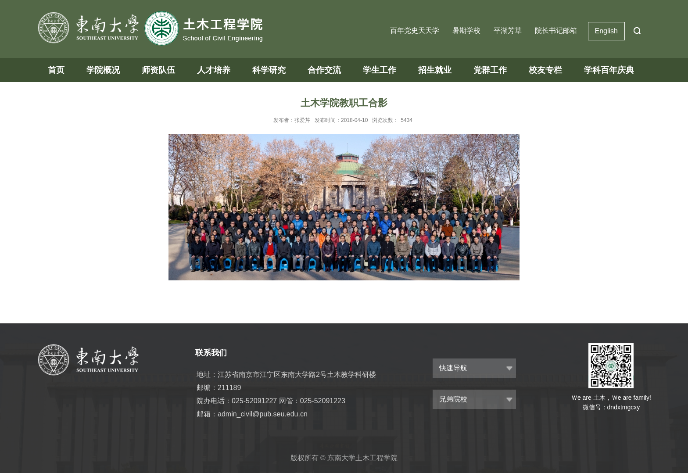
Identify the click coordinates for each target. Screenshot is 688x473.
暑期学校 (466, 30)
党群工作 (490, 70)
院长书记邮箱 (556, 30)
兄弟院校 (453, 399)
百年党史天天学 (414, 30)
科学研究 (269, 70)
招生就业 (435, 70)
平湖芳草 (508, 30)
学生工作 (379, 70)
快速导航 (453, 368)
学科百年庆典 (609, 70)
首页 (56, 70)
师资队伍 (158, 70)
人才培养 (213, 70)
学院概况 (103, 70)
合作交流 (324, 70)
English (606, 31)
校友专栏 (545, 70)
